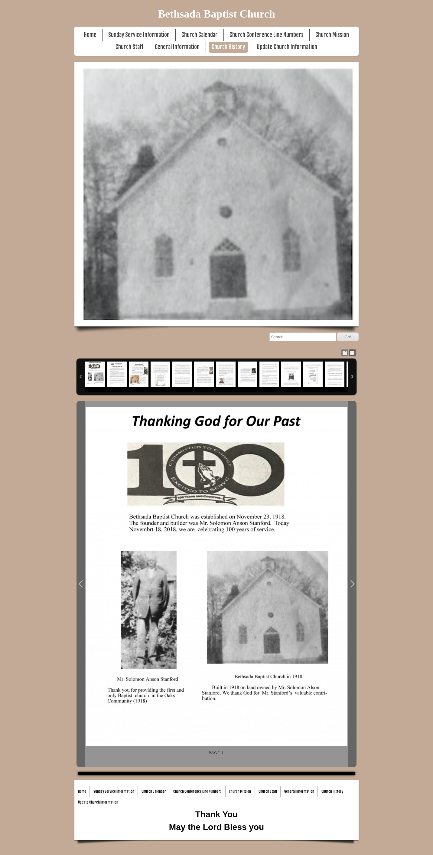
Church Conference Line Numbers (267, 34)
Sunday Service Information (139, 34)
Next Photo (352, 584)
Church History (228, 47)
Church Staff (129, 47)
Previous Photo (81, 584)
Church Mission (332, 34)
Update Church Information (287, 47)
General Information (177, 47)
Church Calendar (199, 34)
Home (90, 34)
